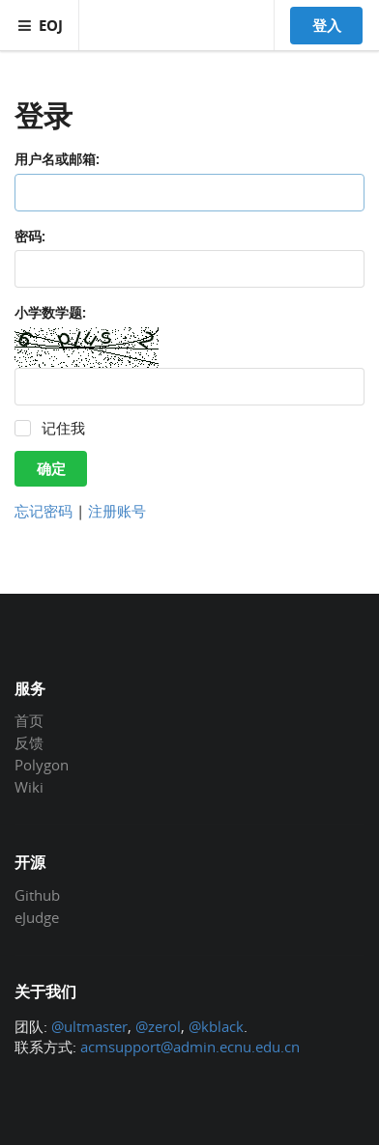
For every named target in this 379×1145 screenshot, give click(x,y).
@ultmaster (89, 1026)
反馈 (29, 742)
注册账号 (117, 510)
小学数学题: (50, 312)
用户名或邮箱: (57, 159)
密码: (30, 236)
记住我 (63, 428)
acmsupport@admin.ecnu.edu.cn (190, 1046)
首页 (29, 721)
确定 (51, 468)
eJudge (37, 917)
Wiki (29, 786)
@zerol (158, 1026)
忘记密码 (44, 510)
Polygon (42, 764)
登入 (326, 25)
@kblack (216, 1026)
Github (37, 896)
